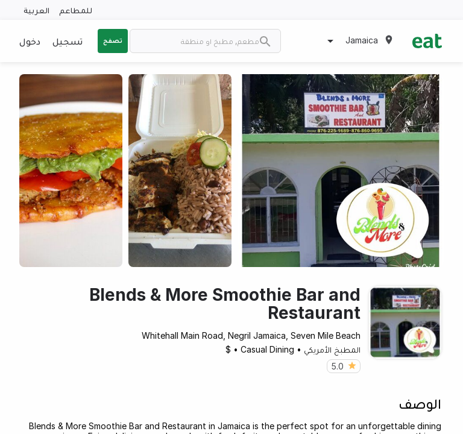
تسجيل (67, 41)
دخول (29, 41)
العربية (36, 10)
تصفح (112, 40)
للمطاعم (75, 10)
